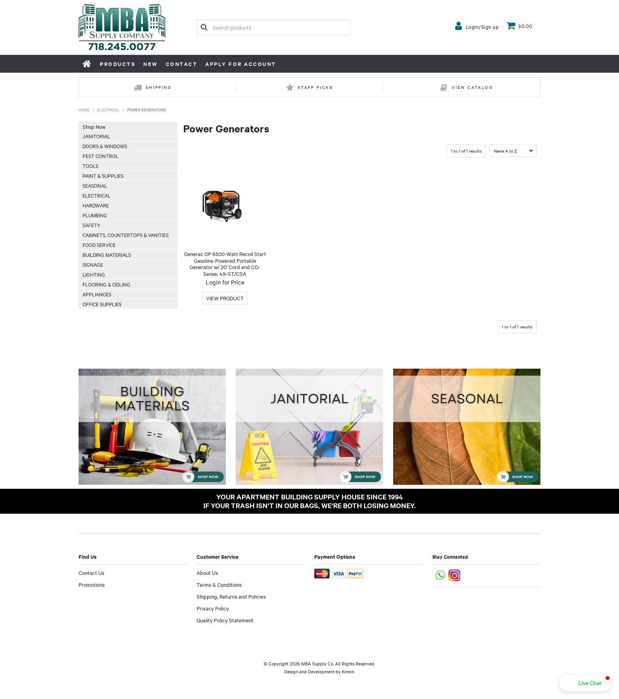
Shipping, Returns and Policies (231, 596)
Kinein (348, 671)
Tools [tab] (90, 165)
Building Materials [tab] (107, 254)
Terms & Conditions (219, 584)
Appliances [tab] (97, 294)
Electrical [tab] (97, 195)
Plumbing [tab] (95, 215)
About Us (207, 572)
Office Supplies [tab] (102, 303)
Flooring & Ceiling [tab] (106, 284)
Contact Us (91, 572)
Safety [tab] (91, 224)
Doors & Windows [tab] (105, 145)
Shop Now (94, 126)
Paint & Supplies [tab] (103, 175)
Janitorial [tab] (96, 135)
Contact (182, 64)
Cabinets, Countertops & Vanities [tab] (126, 234)
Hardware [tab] (96, 205)
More (225, 298)
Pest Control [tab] (100, 155)
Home (87, 63)
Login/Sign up (482, 26)
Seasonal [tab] (95, 185)
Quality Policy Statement (225, 620)
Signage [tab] (93, 264)
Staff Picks (315, 87)
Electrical (108, 110)
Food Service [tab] (99, 244)
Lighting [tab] (94, 274)
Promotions (92, 584)
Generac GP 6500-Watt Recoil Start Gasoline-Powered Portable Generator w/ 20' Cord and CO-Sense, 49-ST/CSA (225, 263)
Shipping (158, 87)
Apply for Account (240, 64)
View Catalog (472, 87)
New (150, 64)
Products (117, 64)
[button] (585, 683)
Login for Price (225, 282)
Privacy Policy (213, 608)
